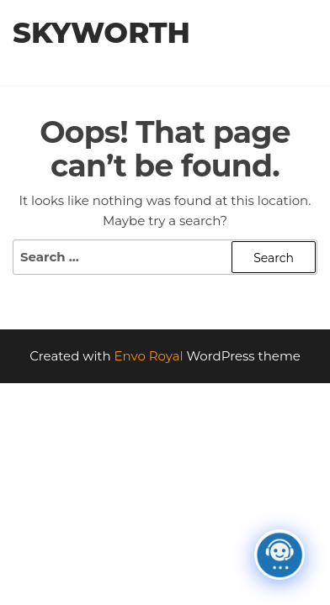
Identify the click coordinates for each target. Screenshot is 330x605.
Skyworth (101, 32)
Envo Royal (149, 356)
